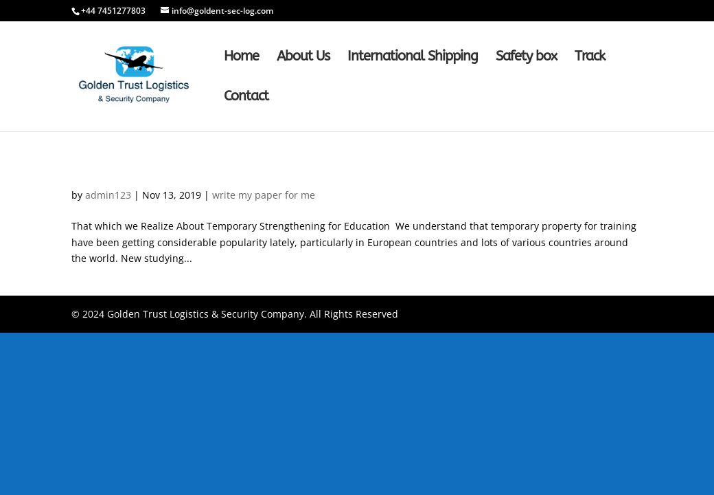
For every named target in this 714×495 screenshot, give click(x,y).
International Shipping (412, 58)
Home (241, 58)
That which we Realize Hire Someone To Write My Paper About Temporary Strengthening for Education (352, 163)
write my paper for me (263, 194)
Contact (246, 97)
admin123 (108, 194)
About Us (303, 58)
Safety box (526, 58)
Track (590, 58)
